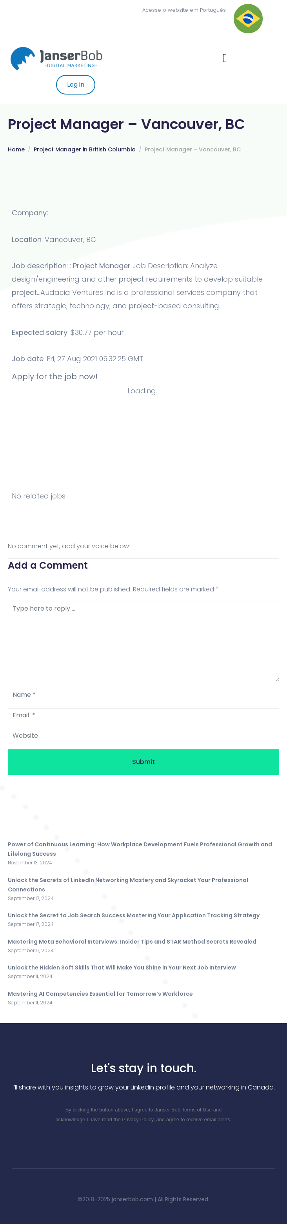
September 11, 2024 (30, 976)
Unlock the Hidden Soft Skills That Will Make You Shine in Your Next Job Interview (122, 967)
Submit (143, 761)
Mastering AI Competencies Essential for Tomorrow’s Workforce (100, 994)
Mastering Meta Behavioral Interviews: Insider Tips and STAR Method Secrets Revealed (132, 942)
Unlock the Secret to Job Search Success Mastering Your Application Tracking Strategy (134, 915)
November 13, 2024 (30, 862)
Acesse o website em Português (184, 10)
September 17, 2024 (31, 898)
